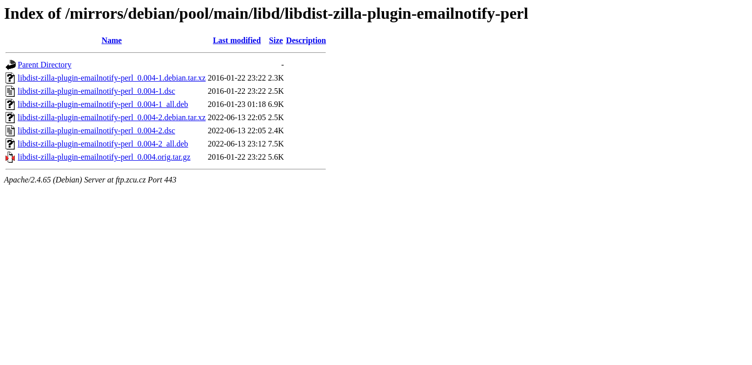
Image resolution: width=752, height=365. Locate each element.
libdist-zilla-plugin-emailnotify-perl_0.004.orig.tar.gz (104, 157)
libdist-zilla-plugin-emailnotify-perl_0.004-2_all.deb (103, 143)
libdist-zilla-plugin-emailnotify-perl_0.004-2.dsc (96, 130)
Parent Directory (44, 64)
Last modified (237, 40)
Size (276, 40)
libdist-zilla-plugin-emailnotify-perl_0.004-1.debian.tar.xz (111, 78)
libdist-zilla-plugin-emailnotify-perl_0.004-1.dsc (96, 91)
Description (306, 40)
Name (112, 40)
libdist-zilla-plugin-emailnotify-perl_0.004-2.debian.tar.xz (111, 117)
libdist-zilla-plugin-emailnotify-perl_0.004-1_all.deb (103, 104)
